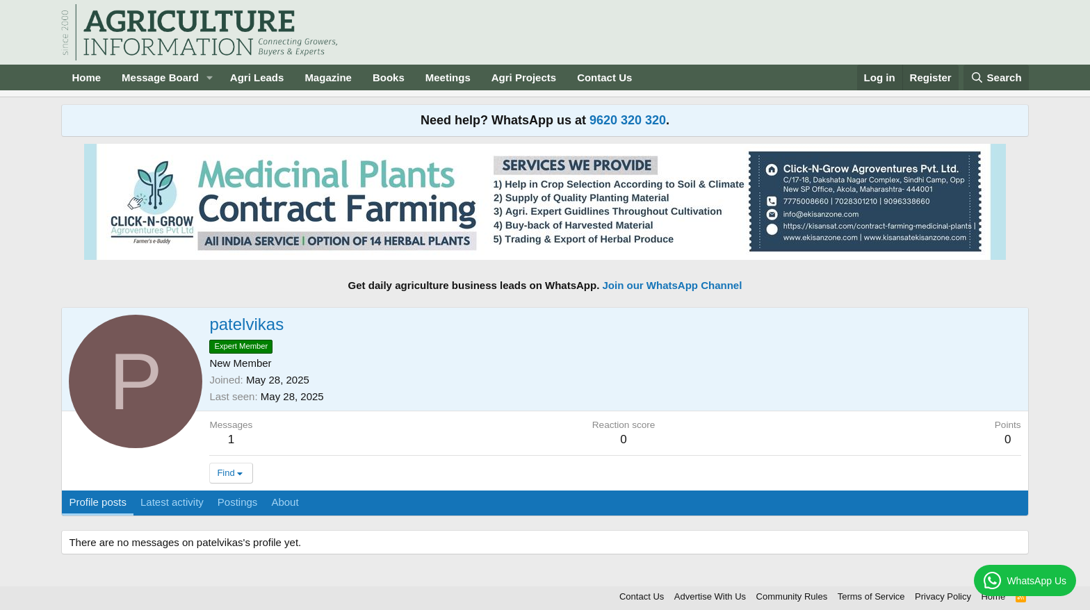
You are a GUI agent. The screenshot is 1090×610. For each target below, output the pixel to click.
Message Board (160, 77)
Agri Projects (523, 77)
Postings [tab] (238, 502)
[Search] (996, 77)
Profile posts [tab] (98, 502)
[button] (210, 77)
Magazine (328, 77)
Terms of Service (871, 596)
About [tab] (284, 502)
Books (389, 77)
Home (86, 77)
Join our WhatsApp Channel (672, 285)
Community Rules (792, 596)
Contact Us (604, 77)
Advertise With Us (710, 596)
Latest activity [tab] (172, 502)
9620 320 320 (627, 120)
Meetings (448, 77)
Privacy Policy (943, 596)
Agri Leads (257, 77)
